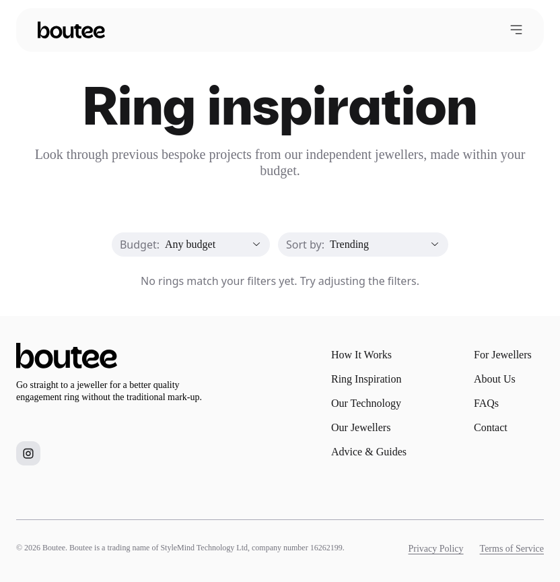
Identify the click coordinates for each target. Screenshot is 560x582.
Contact (491, 427)
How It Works (361, 354)
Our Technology (366, 403)
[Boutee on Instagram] (28, 453)
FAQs (486, 403)
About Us (495, 379)
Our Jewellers (360, 427)
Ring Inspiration (366, 379)
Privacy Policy (436, 549)
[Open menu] (516, 29)
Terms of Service (512, 549)
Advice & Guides (369, 451)
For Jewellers (503, 354)
